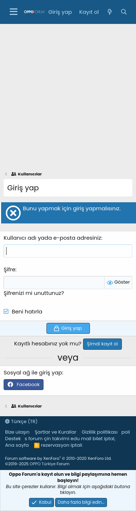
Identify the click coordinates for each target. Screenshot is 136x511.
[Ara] (124, 12)
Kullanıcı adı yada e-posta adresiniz (52, 238)
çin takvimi (56, 438)
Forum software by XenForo (58, 458)
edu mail (81, 438)
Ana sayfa (17, 445)
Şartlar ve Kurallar (56, 432)
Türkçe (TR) (21, 421)
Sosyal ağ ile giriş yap (33, 372)
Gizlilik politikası (100, 432)
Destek (13, 438)
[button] (13, 12)
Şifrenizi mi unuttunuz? (34, 293)
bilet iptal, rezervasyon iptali (78, 442)
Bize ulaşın (17, 432)
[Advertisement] (68, 96)
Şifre (9, 269)
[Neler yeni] (109, 12)
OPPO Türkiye (42, 464)
